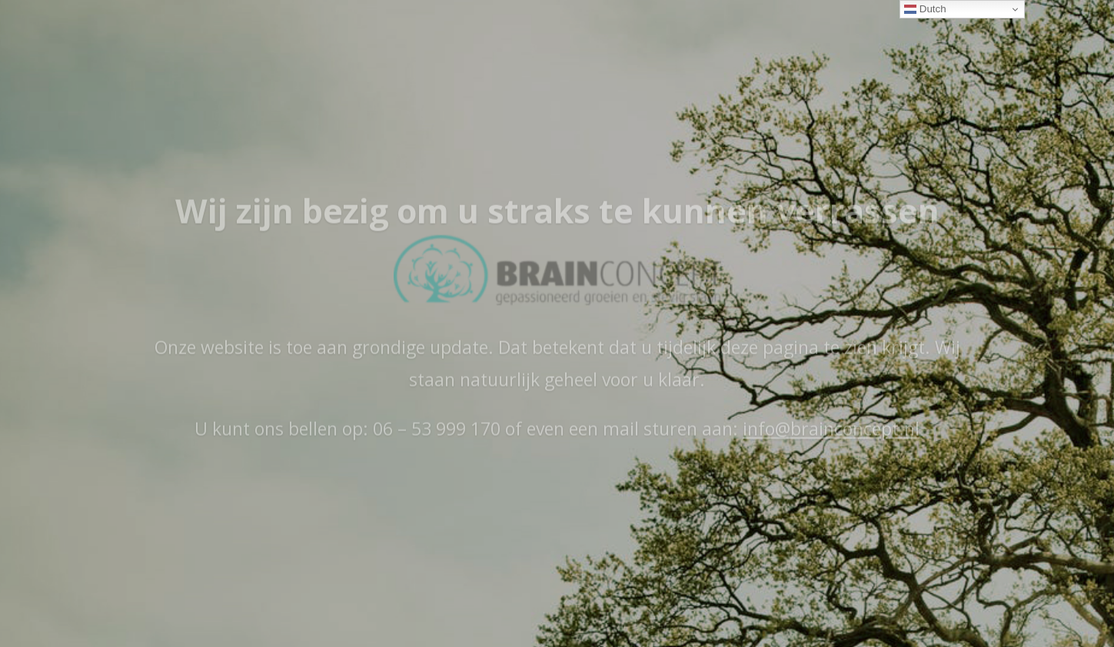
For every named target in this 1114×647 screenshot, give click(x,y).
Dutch (925, 9)
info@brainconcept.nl (831, 445)
